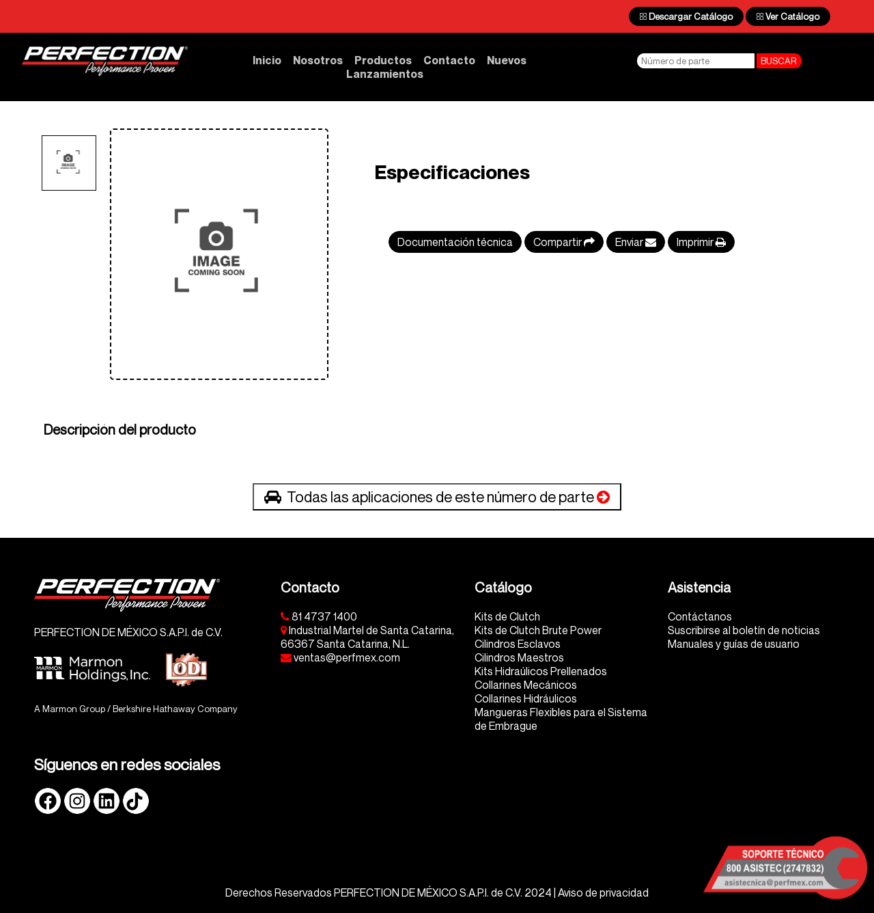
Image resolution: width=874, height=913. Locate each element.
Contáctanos (700, 616)
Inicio (267, 60)
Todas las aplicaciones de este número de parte (437, 497)
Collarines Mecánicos (526, 685)
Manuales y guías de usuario (734, 644)
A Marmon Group (69, 708)
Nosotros (318, 60)
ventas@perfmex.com (340, 657)
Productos (383, 60)
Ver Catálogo (788, 16)
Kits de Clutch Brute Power (538, 630)
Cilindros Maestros (519, 657)
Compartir (564, 242)
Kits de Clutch (507, 616)
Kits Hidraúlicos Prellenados (541, 671)
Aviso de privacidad (603, 892)
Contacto (449, 60)
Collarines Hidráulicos (526, 698)
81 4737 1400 (319, 616)
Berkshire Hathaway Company (175, 708)
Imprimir (701, 242)
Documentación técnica (455, 242)
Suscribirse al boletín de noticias (744, 630)
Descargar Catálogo (686, 16)
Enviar (635, 242)
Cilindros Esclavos (518, 644)
